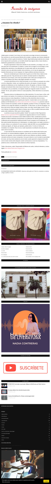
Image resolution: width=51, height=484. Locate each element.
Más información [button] (6, 481)
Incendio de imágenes (5, 248)
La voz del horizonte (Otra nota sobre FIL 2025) (9, 256)
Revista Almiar (4, 252)
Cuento (26, 427)
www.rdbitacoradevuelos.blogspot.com (15, 148)
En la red (26, 429)
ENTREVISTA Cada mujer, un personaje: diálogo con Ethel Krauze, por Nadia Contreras (26, 384)
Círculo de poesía (29, 254)
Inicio (2, 19)
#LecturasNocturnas (26, 418)
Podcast (26, 435)
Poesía (26, 440)
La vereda (14, 152)
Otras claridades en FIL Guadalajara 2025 (33, 256)
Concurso (26, 422)
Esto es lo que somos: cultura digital (10, 19)
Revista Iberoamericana (30, 252)
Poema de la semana (26, 438)
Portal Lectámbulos (29, 250)
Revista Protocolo (29, 248)
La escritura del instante (26, 433)
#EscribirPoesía (26, 416)
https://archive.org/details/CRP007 (10, 115)
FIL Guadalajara (4, 254)
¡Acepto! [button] (46, 481)
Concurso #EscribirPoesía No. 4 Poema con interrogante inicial (21, 396)
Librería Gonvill (28, 246)
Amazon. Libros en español (6, 246)
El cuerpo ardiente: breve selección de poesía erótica (19, 390)
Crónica (26, 425)
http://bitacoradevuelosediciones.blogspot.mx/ (27, 101)
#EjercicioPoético (26, 414)
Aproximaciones (26, 420)
